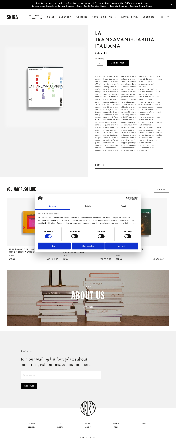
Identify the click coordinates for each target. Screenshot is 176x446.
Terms (116, 427)
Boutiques (148, 17)
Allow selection (88, 246)
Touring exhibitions (104, 17)
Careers (60, 427)
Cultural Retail (129, 17)
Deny (54, 246)
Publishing (82, 17)
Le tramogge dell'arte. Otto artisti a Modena (23, 250)
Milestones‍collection (35, 17)
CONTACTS (88, 424)
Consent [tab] (52, 206)
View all (161, 189)
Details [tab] (88, 206)
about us (88, 427)
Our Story (65, 17)
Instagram (31, 424)
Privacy (116, 424)
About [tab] (123, 206)
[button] (50, 17)
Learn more (88, 307)
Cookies (144, 424)
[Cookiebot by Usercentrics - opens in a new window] (128, 198)
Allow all (121, 246)
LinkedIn (31, 427)
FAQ (60, 424)
